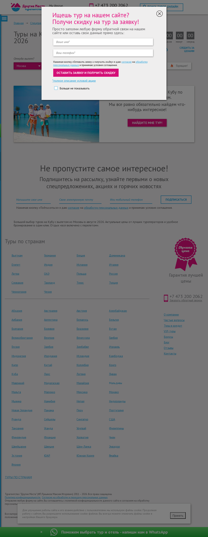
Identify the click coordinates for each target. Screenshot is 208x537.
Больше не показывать (75, 88)
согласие (126, 62)
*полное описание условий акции (74, 80)
